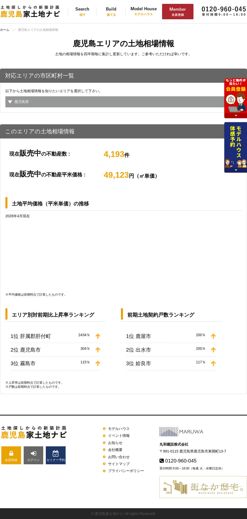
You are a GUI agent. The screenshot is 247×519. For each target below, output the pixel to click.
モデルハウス (119, 429)
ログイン (33, 456)
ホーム (4, 30)
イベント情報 (119, 435)
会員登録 (11, 456)
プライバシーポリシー (126, 471)
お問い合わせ (119, 457)
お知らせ (115, 443)
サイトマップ (119, 464)
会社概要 (115, 450)
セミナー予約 (56, 456)
